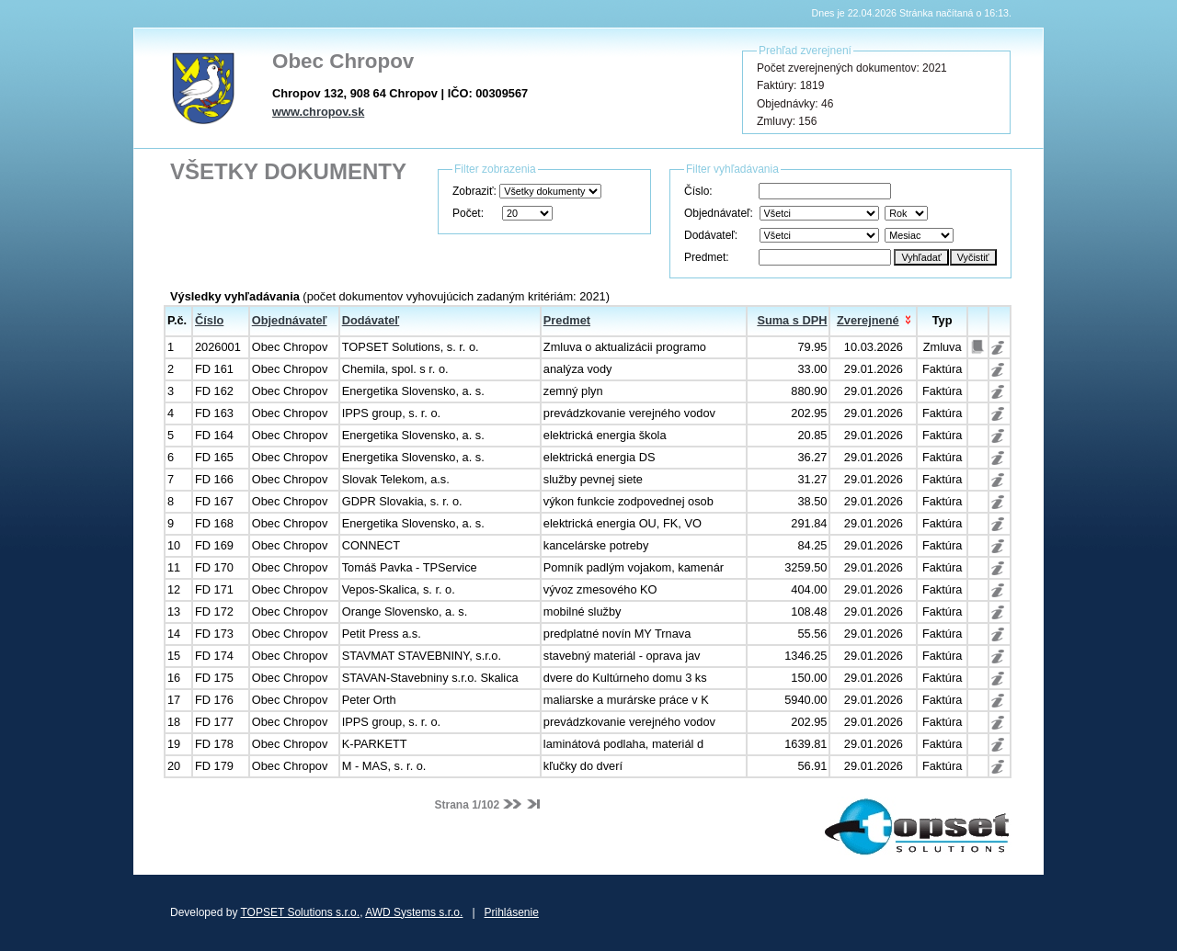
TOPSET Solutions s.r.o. (300, 912)
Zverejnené (868, 320)
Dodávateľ (371, 320)
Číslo (209, 320)
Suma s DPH (792, 320)
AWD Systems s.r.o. (414, 912)
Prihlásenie (512, 912)
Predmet (566, 320)
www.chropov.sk (318, 112)
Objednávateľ (289, 320)
